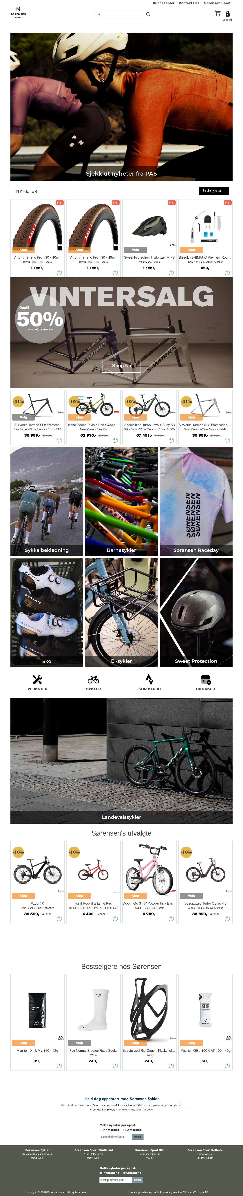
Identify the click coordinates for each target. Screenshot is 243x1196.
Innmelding (111, 1129)
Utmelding (134, 1129)
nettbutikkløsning (162, 1192)
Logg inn (228, 19)
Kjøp (23, 250)
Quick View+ (44, 248)
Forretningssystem (138, 1192)
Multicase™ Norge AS (195, 1192)
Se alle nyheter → (214, 190)
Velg (191, 250)
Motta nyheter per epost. (118, 1125)
